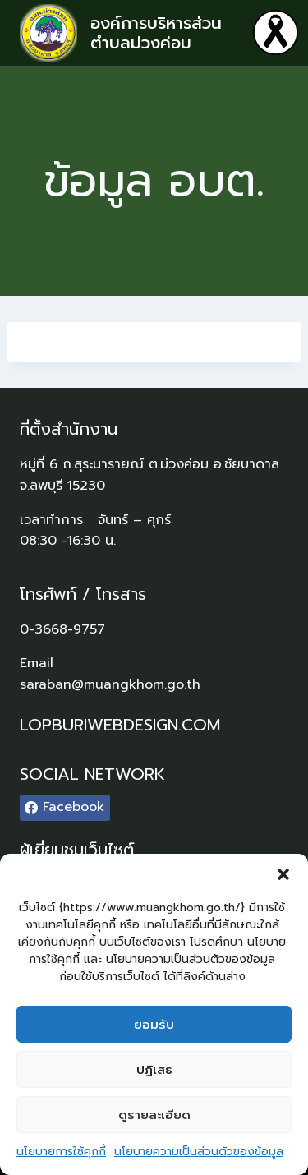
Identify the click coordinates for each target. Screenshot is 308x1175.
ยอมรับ (154, 1025)
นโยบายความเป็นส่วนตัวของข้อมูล (198, 1151)
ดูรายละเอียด (154, 1115)
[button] (283, 874)
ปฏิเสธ (154, 1070)
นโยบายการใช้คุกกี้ (61, 1151)
